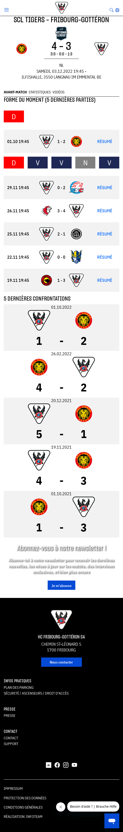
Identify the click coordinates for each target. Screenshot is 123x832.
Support (11, 743)
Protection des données (25, 798)
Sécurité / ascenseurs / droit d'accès (36, 693)
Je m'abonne (61, 585)
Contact (11, 738)
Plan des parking (18, 687)
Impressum (13, 788)
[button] (117, 10)
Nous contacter (61, 662)
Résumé (104, 141)
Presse (9, 715)
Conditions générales (23, 807)
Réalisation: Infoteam (23, 816)
